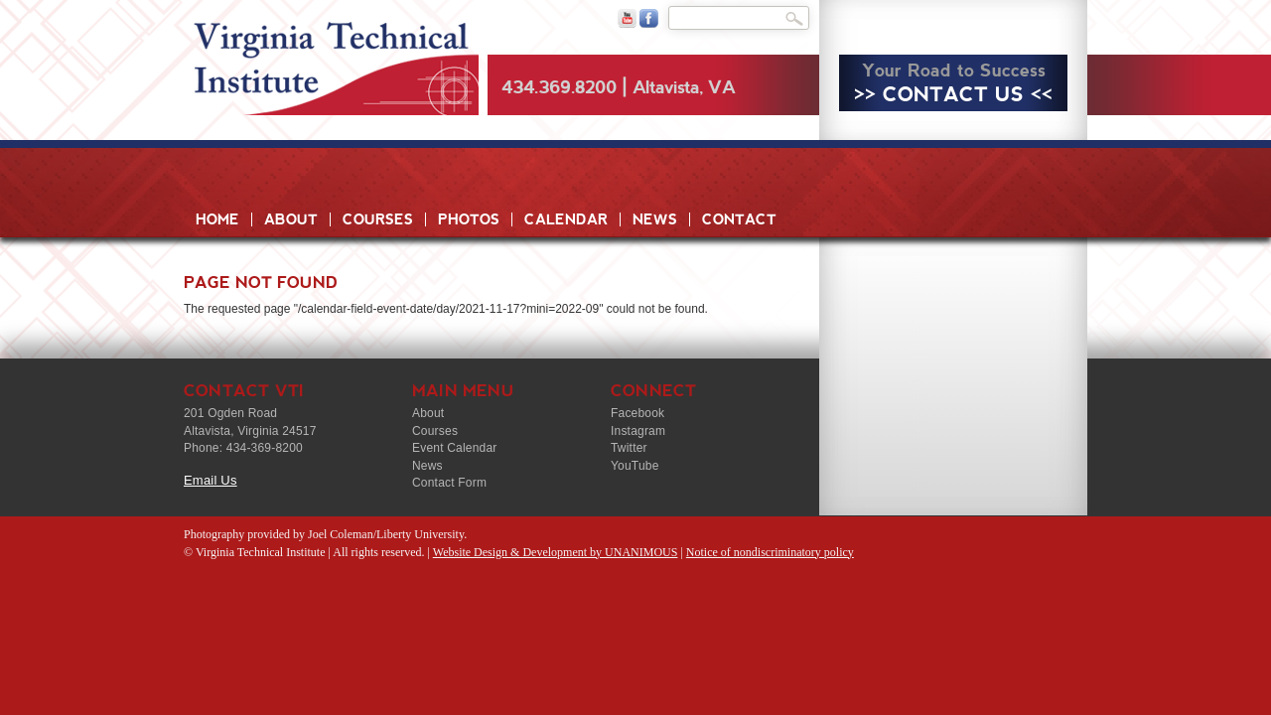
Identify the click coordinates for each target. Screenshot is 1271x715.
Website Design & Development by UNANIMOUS (555, 552)
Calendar (566, 219)
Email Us (210, 480)
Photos (468, 219)
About (291, 219)
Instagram (638, 431)
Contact (739, 219)
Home (217, 219)
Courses (378, 219)
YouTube (635, 466)
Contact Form (449, 483)
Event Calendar (454, 448)
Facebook (637, 413)
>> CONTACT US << (953, 94)
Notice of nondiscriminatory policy (770, 552)
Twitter (629, 448)
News (655, 219)
